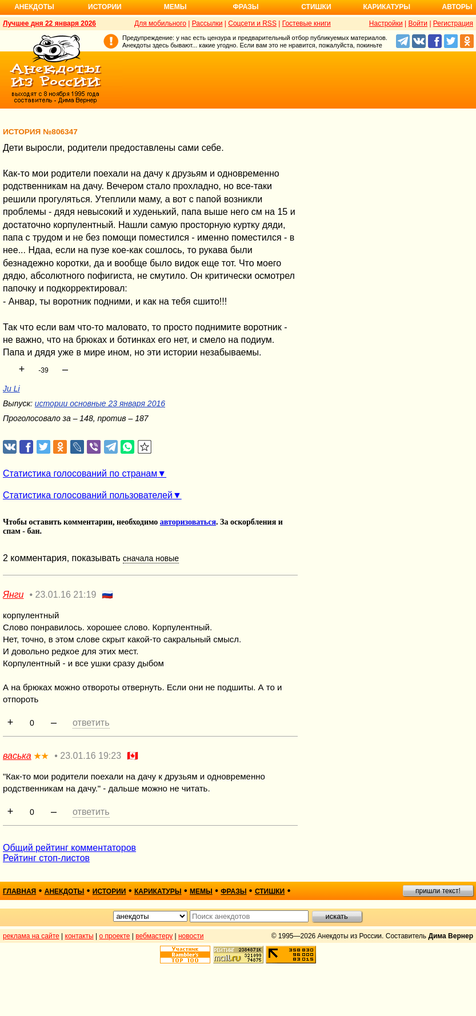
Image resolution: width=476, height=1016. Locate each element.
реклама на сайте (31, 936)
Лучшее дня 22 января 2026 (49, 23)
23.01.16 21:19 (66, 594)
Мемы (175, 7)
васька (17, 756)
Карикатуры (386, 7)
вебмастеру (154, 936)
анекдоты (65, 891)
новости (190, 936)
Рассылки (207, 23)
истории (109, 891)
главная (19, 891)
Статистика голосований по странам (80, 473)
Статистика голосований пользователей (88, 495)
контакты (79, 936)
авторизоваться (188, 522)
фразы (233, 891)
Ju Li (11, 388)
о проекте (114, 936)
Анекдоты (34, 7)
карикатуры (158, 891)
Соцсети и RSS (252, 23)
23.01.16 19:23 (90, 756)
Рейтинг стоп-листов (46, 858)
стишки (270, 891)
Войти (417, 23)
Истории (105, 7)
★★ (41, 756)
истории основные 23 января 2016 (100, 403)
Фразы (245, 7)
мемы (201, 891)
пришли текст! (438, 891)
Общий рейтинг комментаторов (69, 848)
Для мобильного (160, 23)
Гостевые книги (306, 23)
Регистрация (453, 23)
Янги (13, 594)
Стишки (316, 7)
